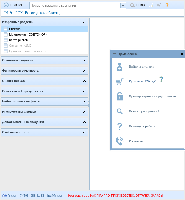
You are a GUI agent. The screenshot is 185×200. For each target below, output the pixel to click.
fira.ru (9, 195)
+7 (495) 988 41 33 (31, 195)
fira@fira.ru (54, 195)
